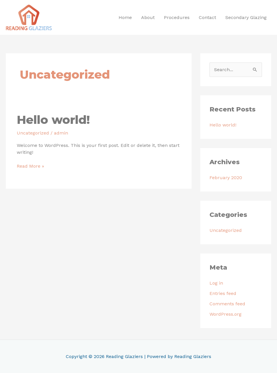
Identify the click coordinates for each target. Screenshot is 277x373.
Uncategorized (33, 133)
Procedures (177, 17)
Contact (207, 17)
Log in (216, 283)
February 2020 (225, 177)
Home (125, 17)
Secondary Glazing (246, 17)
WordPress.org (225, 314)
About (148, 17)
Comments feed (227, 303)
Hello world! (53, 120)
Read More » (30, 166)
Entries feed (222, 293)
